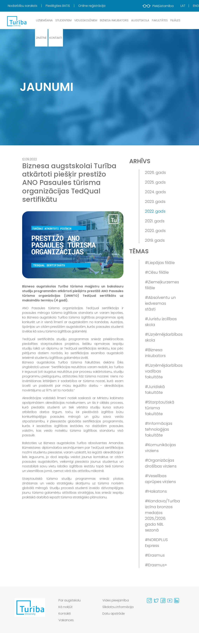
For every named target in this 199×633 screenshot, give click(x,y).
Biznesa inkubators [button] (114, 20)
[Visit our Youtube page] (169, 600)
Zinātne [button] (41, 38)
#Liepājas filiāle (160, 262)
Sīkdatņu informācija (118, 607)
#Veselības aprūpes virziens (160, 478)
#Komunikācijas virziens (160, 447)
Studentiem (63, 20)
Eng (196, 5)
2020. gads (155, 230)
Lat (183, 5)
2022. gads (155, 211)
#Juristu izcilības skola (161, 321)
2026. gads (155, 172)
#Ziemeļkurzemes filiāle (161, 285)
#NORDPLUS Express (156, 542)
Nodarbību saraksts (23, 5)
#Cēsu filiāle (157, 272)
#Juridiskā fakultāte (155, 389)
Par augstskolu (69, 600)
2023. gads (155, 201)
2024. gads (155, 192)
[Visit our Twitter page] (156, 600)
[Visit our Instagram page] (149, 600)
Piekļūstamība (158, 6)
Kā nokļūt (65, 607)
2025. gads (155, 182)
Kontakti (55, 38)
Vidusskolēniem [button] (85, 20)
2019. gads (155, 240)
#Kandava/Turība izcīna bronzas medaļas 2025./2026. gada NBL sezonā (161, 515)
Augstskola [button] (140, 20)
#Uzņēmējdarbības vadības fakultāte (161, 371)
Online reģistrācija (91, 5)
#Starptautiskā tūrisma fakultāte (159, 408)
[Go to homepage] (30, 611)
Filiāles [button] (175, 20)
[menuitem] (26, 6)
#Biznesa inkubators (155, 352)
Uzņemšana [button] (44, 20)
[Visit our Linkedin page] (176, 600)
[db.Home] (16, 21)
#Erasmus (155, 555)
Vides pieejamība (115, 600)
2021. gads (154, 221)
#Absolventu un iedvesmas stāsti (160, 303)
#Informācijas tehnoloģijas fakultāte (158, 429)
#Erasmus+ (156, 565)
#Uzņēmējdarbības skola (161, 337)
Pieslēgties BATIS (58, 5)
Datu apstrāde (113, 613)
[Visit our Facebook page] (163, 600)
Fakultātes (160, 20)
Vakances (66, 620)
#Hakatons (156, 491)
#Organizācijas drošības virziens (160, 463)
